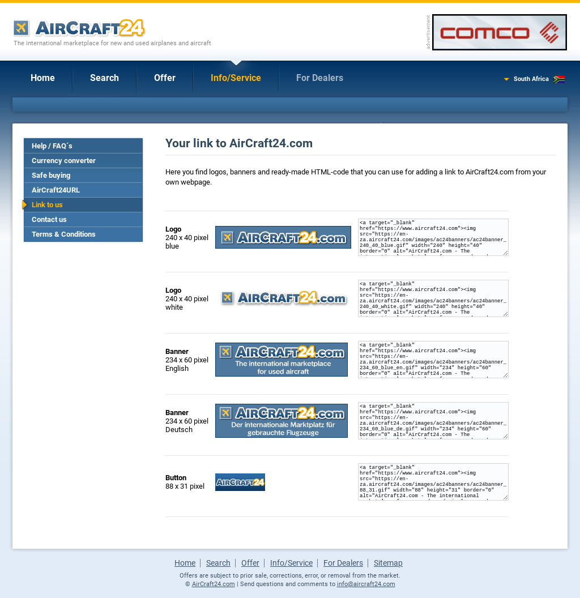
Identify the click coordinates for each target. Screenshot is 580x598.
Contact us (49, 219)
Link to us (47, 204)
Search (104, 77)
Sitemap (388, 562)
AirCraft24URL (56, 190)
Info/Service (236, 77)
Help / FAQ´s (52, 146)
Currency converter (64, 160)
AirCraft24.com (213, 584)
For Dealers (319, 77)
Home (43, 77)
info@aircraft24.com (366, 584)
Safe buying (51, 175)
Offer (165, 77)
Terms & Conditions (64, 234)
